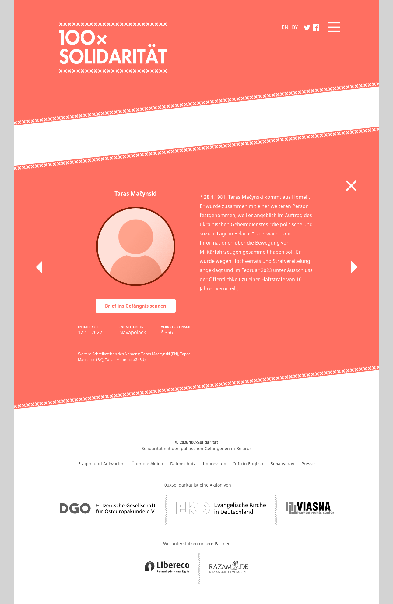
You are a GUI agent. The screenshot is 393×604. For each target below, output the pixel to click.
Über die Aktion (147, 463)
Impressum (214, 463)
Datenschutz (183, 463)
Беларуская (282, 463)
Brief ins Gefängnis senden (135, 305)
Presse (308, 463)
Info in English (248, 463)
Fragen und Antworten (101, 463)
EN (285, 27)
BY (295, 27)
